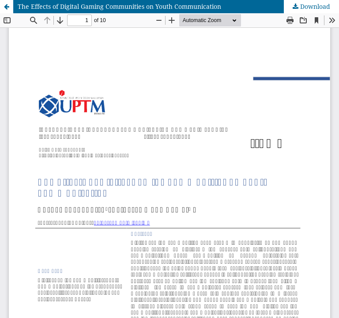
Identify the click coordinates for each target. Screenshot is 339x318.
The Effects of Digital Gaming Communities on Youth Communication (119, 6)
